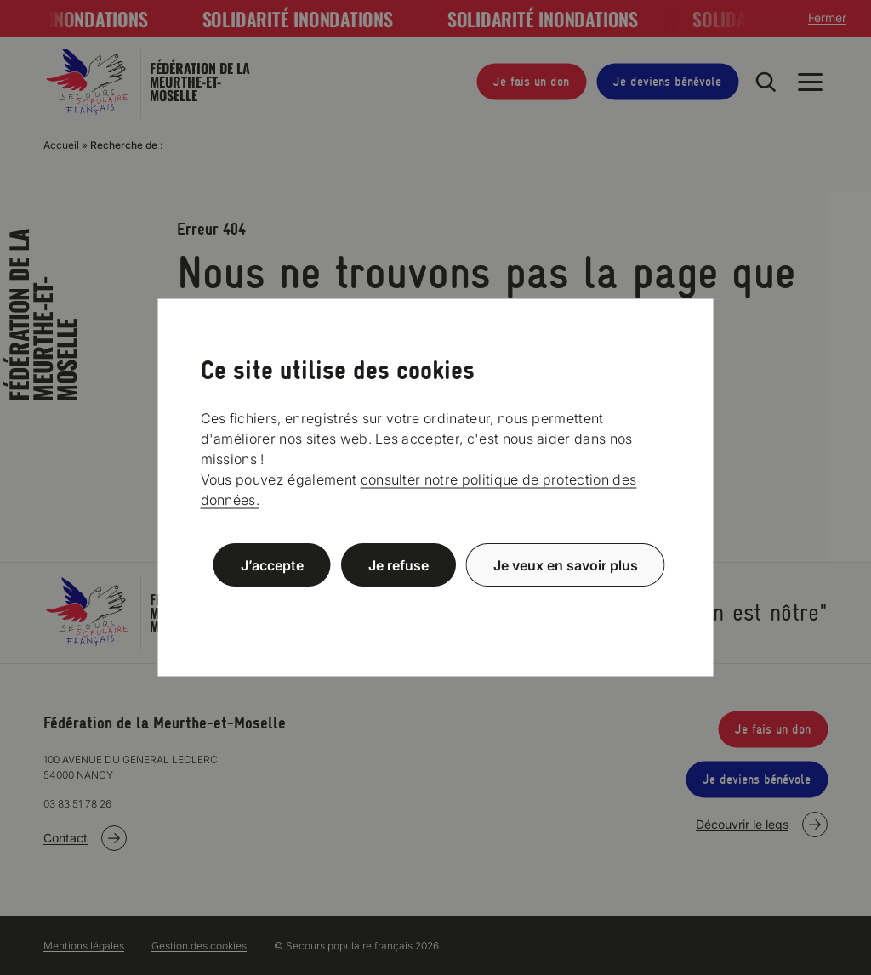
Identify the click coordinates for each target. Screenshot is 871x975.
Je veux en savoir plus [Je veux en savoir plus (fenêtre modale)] (565, 564)
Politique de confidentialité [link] (435, 606)
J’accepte (272, 564)
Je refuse (398, 564)
